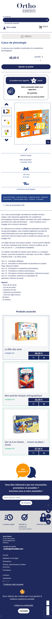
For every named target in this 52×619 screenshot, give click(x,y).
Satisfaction (7, 578)
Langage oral (9, 353)
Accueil (5, 555)
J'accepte (23, 611)
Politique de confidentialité (23, 605)
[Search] (23, 20)
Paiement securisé (43, 524)
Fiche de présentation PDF (14, 205)
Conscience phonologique (26, 189)
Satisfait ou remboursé (26, 526)
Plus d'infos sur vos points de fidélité (31, 97)
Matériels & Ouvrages (10, 558)
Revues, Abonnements (11, 564)
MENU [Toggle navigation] (25, 36)
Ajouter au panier (26, 67)
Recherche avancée (12, 23)
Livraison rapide (8, 524)
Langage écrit (10, 399)
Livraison (6, 575)
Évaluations (7, 561)
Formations (7, 570)
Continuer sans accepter (13, 584)
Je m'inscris (26, 503)
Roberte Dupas (25, 155)
